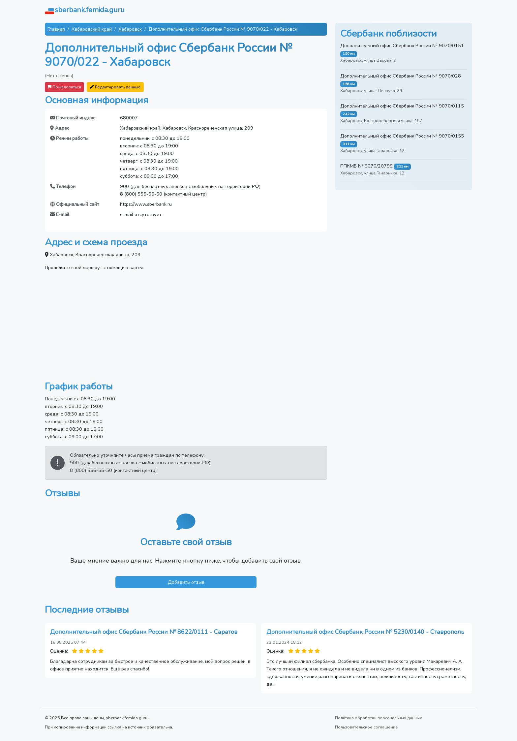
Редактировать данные (115, 87)
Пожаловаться (64, 87)
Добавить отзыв (186, 582)
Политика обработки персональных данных (378, 718)
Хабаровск (130, 29)
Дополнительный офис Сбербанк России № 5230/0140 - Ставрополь (365, 632)
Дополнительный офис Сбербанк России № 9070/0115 (402, 106)
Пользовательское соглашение (366, 727)
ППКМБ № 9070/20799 (366, 166)
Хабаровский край (92, 29)
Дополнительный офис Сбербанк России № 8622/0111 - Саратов (143, 632)
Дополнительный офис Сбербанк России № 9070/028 (400, 76)
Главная (56, 29)
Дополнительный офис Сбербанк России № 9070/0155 (402, 136)
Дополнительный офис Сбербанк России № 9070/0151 (402, 45)
